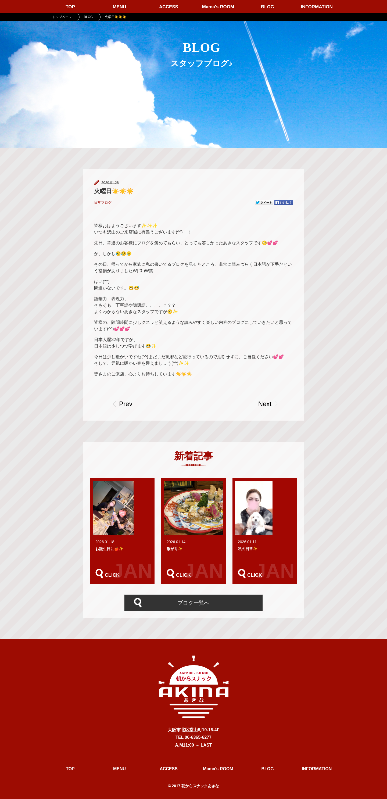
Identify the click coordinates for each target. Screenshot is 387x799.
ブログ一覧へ (193, 602)
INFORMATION (317, 6)
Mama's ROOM (218, 6)
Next (264, 403)
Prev (127, 403)
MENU (119, 6)
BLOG (267, 6)
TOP (70, 6)
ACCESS (168, 6)
